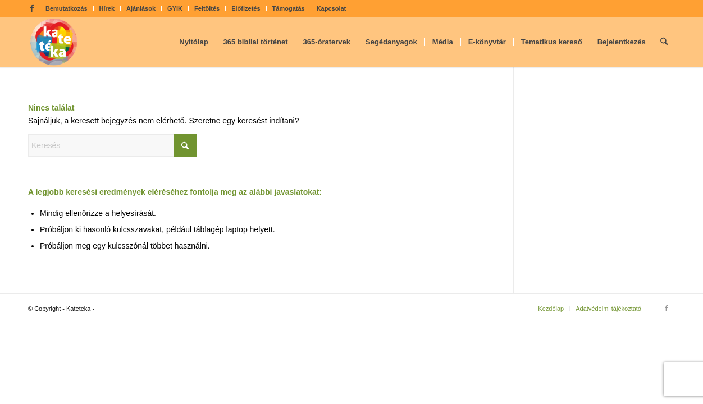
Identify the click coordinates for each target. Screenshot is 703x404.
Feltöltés (207, 8)
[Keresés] (664, 42)
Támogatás (288, 8)
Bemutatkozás (66, 8)
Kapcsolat (331, 8)
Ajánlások (141, 8)
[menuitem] (67, 8)
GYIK (174, 8)
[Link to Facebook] (31, 8)
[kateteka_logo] (54, 42)
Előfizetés (245, 8)
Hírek (107, 8)
